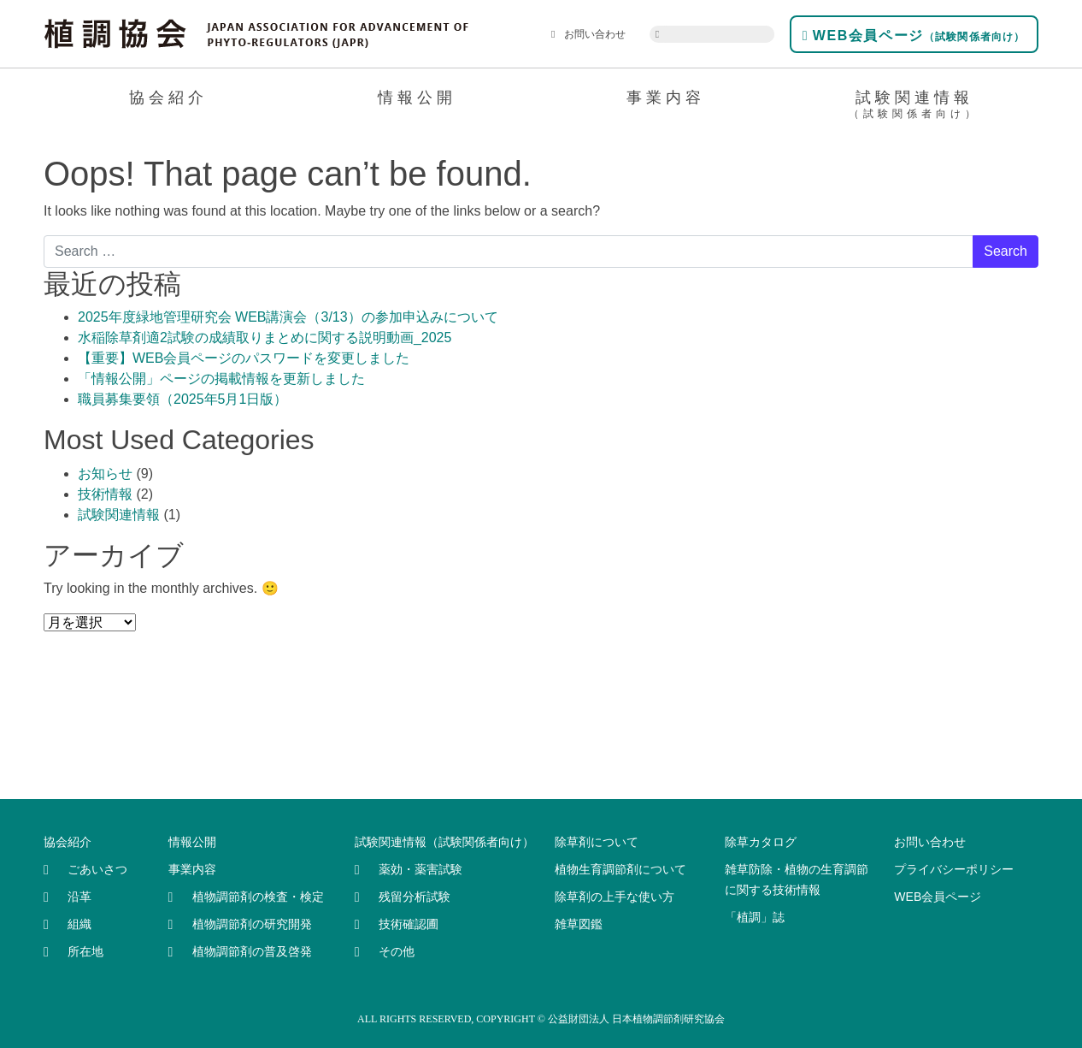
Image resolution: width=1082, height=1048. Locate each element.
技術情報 (105, 494)
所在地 (85, 951)
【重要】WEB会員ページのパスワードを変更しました (243, 358)
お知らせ (105, 473)
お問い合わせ (588, 34)
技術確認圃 (408, 924)
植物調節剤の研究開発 (252, 924)
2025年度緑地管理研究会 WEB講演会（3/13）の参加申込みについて (288, 317)
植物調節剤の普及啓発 (252, 951)
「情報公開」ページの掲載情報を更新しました (221, 378)
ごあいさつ (97, 869)
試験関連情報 (914, 107)
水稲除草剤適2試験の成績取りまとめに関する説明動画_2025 (264, 337)
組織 (79, 924)
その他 (397, 951)
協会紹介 (168, 97)
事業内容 (665, 97)
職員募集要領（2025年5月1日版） (182, 399)
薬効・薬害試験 (420, 869)
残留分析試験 (414, 896)
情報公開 (417, 97)
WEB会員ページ (914, 35)
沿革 (79, 896)
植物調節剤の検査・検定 (258, 896)
